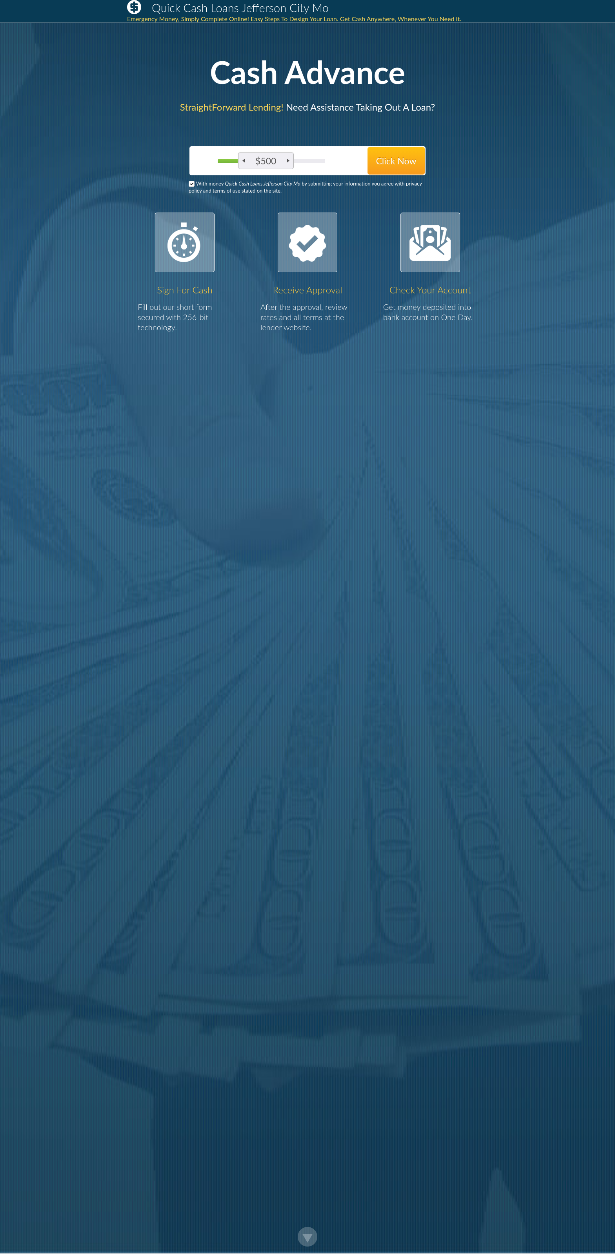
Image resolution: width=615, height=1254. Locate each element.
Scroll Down (307, 1237)
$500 (265, 160)
